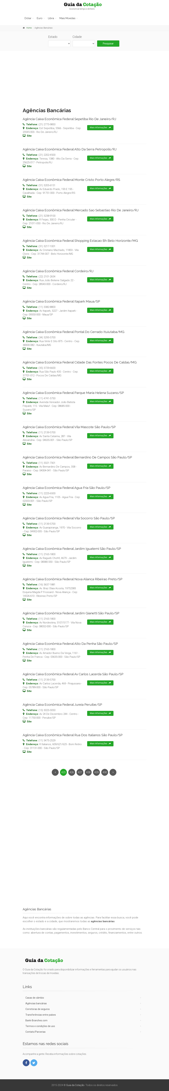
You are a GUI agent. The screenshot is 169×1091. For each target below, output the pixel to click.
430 (105, 772)
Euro (39, 18)
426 (72, 772)
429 (96, 772)
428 (88, 772)
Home (29, 28)
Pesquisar (108, 43)
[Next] (113, 772)
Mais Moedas (67, 18)
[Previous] (55, 772)
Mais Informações (100, 127)
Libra (51, 18)
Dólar (28, 18)
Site (29, 135)
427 (80, 772)
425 (63, 772)
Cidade (77, 37)
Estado (52, 37)
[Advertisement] (84, 78)
